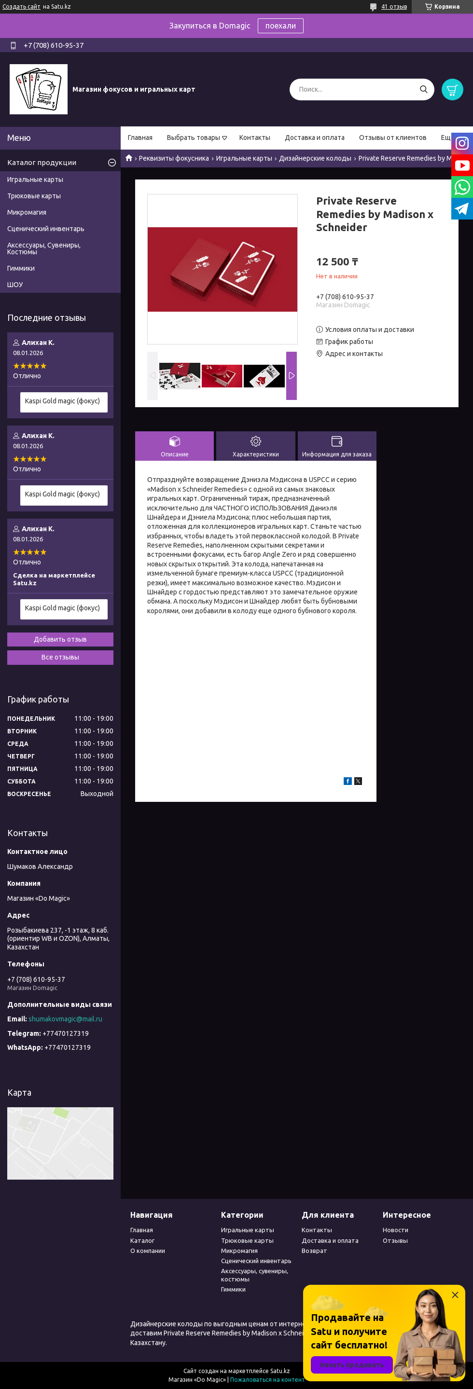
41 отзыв (394, 6)
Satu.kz (280, 1371)
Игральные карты (244, 158)
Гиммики (21, 268)
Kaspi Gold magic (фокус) (62, 401)
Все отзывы (60, 657)
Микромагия (26, 212)
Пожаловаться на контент (267, 1379)
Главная (140, 137)
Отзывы (395, 1240)
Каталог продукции (41, 162)
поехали (280, 25)
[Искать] (423, 89)
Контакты (254, 137)
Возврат (314, 1250)
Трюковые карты (34, 196)
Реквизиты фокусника (174, 158)
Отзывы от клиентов (393, 137)
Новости (395, 1229)
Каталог (142, 1240)
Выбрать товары (193, 137)
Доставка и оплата (315, 137)
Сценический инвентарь (45, 229)
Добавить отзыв (60, 639)
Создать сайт (21, 6)
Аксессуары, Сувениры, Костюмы (44, 248)
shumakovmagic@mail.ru (65, 1019)
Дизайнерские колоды (315, 158)
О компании (147, 1250)
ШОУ (15, 285)
